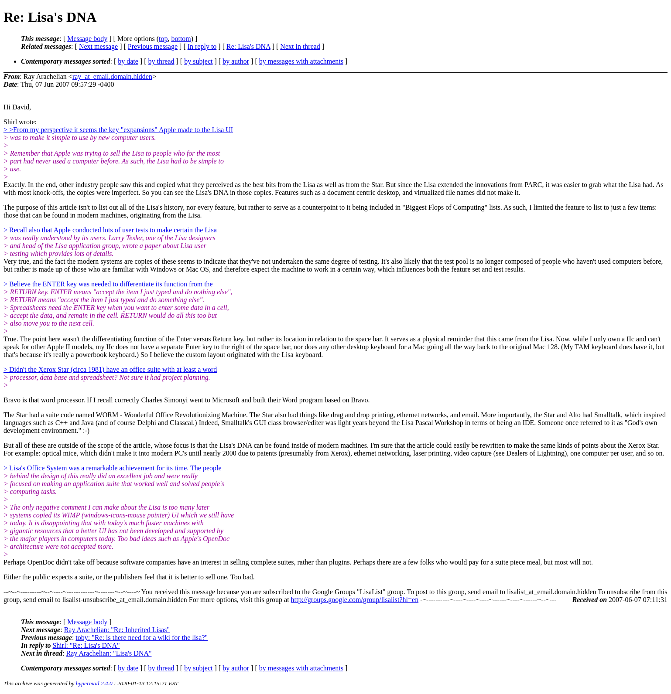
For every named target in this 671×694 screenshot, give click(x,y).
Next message (98, 46)
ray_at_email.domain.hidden (112, 76)
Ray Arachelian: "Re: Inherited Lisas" (117, 629)
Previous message (153, 46)
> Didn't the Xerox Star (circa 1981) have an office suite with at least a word (110, 369)
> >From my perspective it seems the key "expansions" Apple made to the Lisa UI (118, 129)
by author (236, 61)
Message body (87, 38)
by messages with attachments (301, 61)
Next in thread (300, 46)
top (163, 38)
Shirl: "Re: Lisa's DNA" (86, 645)
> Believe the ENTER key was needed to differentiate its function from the (108, 284)
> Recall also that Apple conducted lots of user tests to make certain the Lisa (110, 230)
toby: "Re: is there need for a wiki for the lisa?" (141, 637)
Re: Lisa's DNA (248, 46)
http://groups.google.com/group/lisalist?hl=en (355, 599)
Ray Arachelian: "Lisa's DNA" (109, 653)
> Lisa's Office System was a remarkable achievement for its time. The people (112, 468)
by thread (161, 61)
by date (128, 61)
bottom (181, 38)
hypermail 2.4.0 (94, 683)
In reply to (202, 46)
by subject (198, 61)
